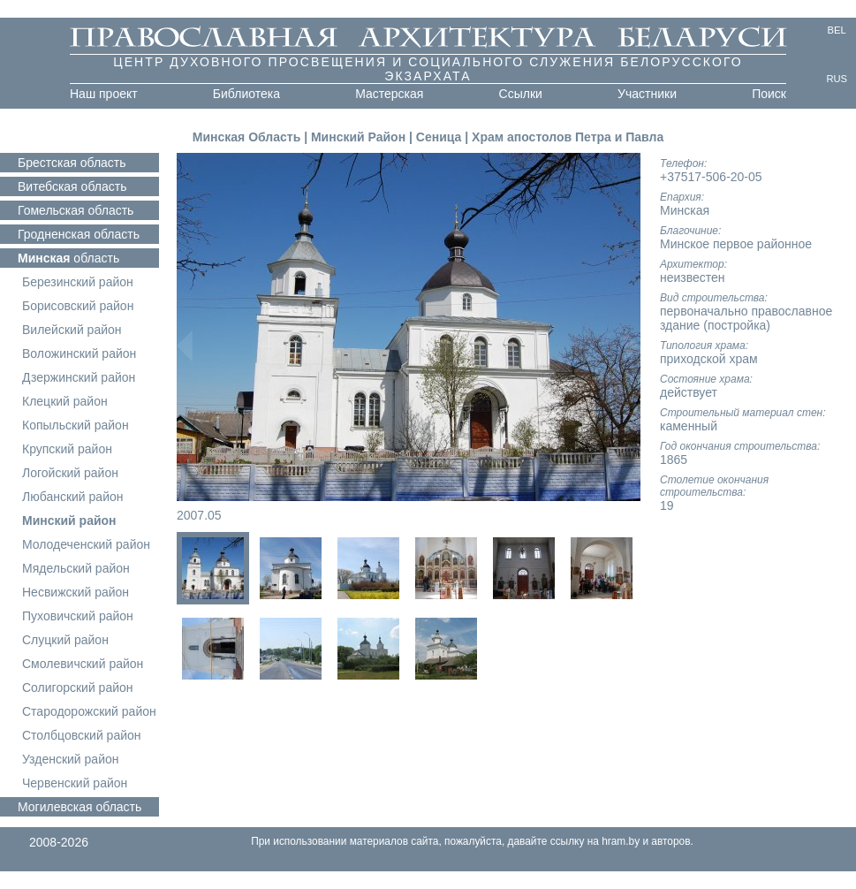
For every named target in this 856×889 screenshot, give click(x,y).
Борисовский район (77, 306)
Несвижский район (75, 592)
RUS (836, 78)
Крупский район (67, 449)
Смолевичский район (82, 664)
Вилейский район (72, 330)
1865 (673, 459)
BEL (837, 30)
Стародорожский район (89, 711)
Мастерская (389, 94)
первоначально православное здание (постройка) (746, 318)
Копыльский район (75, 425)
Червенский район (74, 783)
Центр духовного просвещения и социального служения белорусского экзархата (428, 69)
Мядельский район (76, 568)
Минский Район (358, 137)
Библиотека (246, 94)
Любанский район (72, 497)
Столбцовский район (81, 735)
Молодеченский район (86, 544)
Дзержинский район (78, 377)
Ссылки (520, 94)
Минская (684, 210)
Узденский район (70, 759)
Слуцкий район (65, 640)
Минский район (69, 520)
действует (688, 392)
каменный (688, 426)
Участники (647, 94)
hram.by (621, 841)
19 (667, 505)
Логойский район (70, 473)
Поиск (769, 94)
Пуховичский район (77, 616)
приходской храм (709, 359)
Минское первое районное (736, 244)
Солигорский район (77, 687)
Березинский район (77, 282)
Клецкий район (65, 401)
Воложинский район (79, 353)
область (72, 163)
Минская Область (246, 137)
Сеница (440, 137)
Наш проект (104, 94)
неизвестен (692, 277)
